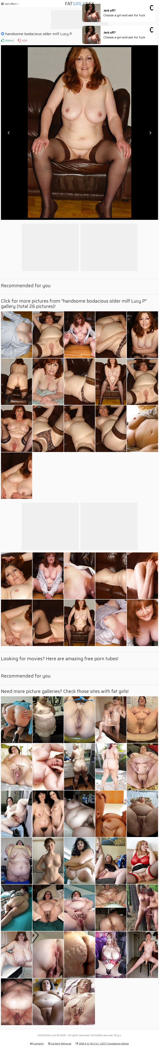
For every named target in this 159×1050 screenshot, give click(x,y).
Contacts (37, 1043)
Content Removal (59, 1043)
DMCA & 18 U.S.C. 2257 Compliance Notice (102, 1043)
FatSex (79, 3)
